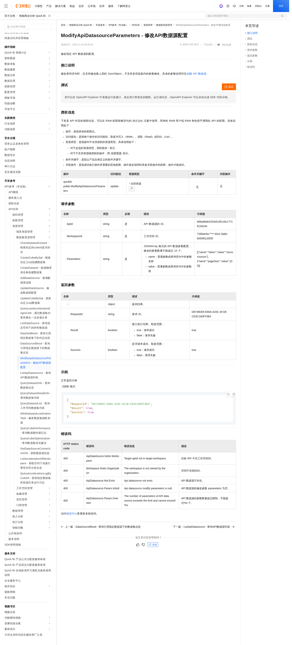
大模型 (38, 6)
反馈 (153, 545)
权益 (72, 6)
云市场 (92, 6)
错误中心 (71, 514)
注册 (267, 6)
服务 (111, 6)
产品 (49, 6)
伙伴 (102, 6)
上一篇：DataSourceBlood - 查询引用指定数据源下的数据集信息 (101, 527)
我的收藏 (226, 45)
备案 (249, 6)
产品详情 (207, 44)
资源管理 (147, 25)
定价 (81, 6)
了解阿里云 (123, 6)
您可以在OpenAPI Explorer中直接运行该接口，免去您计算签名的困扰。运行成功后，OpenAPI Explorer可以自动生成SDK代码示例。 (147, 97)
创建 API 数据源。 (198, 73)
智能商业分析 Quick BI (32, 15)
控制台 (258, 6)
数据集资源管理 (164, 25)
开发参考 (100, 25)
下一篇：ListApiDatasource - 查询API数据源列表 (203, 527)
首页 (63, 25)
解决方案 (60, 6)
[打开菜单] (6, 6)
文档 (241, 6)
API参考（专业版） (118, 25)
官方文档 (10, 15)
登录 (281, 6)
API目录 (136, 25)
